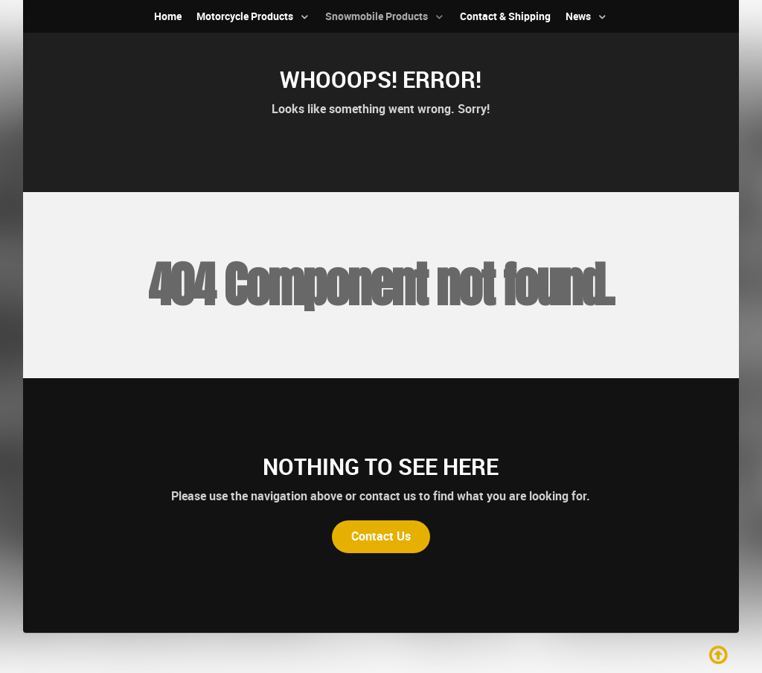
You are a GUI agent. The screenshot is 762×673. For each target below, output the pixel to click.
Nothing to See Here (381, 466)
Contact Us (381, 536)
